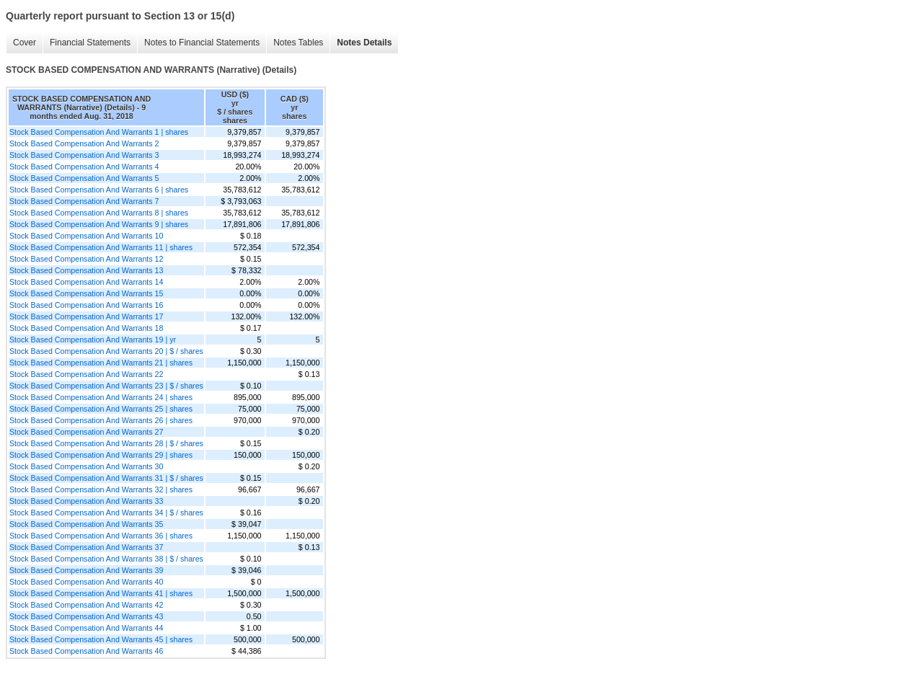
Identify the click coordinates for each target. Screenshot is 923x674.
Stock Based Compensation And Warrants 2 (84, 143)
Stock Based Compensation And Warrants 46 (86, 651)
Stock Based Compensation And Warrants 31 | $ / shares (106, 478)
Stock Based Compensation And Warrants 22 (86, 374)
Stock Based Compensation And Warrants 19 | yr (92, 339)
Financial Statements (90, 42)
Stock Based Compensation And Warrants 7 (84, 201)
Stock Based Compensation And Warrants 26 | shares (101, 420)
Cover (24, 42)
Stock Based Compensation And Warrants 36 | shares (101, 535)
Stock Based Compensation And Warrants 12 (86, 258)
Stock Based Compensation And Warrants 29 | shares (101, 455)
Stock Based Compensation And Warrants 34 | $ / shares (106, 512)
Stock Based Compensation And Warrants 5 (84, 178)
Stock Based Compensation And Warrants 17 (86, 316)
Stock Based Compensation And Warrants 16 (86, 305)
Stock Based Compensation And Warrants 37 (86, 547)
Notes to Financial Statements (202, 42)
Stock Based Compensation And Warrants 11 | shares (101, 247)
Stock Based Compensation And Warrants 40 (86, 581)
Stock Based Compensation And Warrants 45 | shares (101, 639)
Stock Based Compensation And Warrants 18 (86, 328)
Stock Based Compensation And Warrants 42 (86, 604)
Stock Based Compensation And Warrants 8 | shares (98, 212)
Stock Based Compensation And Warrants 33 (86, 501)
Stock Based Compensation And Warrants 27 (86, 431)
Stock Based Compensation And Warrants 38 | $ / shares (106, 558)
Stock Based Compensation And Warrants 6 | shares (98, 189)
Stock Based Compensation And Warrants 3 (84, 155)
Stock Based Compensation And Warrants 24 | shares (101, 397)
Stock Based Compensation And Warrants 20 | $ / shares (106, 351)
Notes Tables (298, 42)
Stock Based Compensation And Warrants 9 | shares (98, 224)
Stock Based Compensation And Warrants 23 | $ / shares (106, 385)
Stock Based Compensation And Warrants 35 (86, 524)
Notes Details (364, 42)
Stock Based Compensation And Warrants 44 (86, 628)
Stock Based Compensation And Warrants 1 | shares (98, 132)
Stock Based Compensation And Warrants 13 (86, 270)
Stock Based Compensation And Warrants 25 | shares (101, 408)
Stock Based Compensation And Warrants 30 (86, 466)
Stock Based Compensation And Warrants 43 (86, 616)
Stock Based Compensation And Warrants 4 (84, 166)
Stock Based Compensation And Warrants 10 (86, 235)
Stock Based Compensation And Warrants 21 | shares (101, 362)
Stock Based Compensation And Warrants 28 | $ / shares (106, 443)
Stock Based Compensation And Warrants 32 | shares (101, 489)
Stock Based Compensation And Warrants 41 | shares (101, 593)
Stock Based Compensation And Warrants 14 (86, 282)
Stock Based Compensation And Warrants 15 (86, 293)
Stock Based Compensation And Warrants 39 (86, 570)
